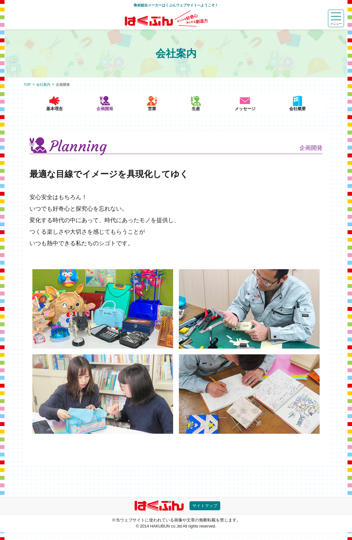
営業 (150, 116)
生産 (198, 116)
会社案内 (43, 84)
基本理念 (53, 116)
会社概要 (298, 116)
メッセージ (248, 116)
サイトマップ (206, 513)
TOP (27, 84)
